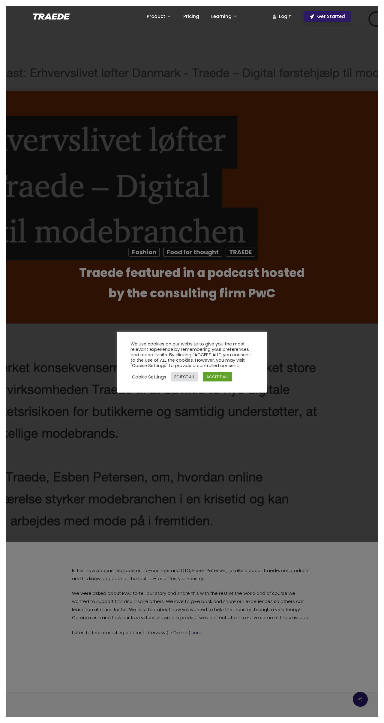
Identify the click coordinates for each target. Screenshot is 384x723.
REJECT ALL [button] (184, 377)
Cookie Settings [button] (149, 377)
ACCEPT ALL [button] (217, 377)
